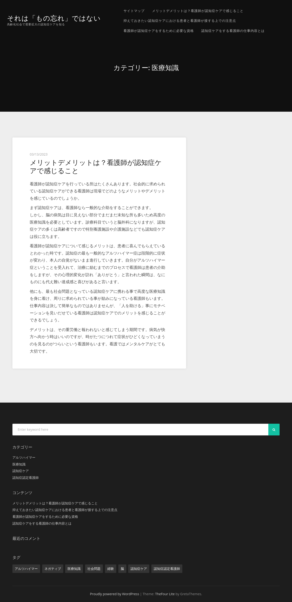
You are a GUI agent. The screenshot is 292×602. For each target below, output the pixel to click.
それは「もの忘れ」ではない (54, 18)
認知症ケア (20, 471)
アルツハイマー (23, 457)
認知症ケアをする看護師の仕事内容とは (233, 30)
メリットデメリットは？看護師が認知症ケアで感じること (197, 10)
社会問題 (94, 568)
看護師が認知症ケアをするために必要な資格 (159, 30)
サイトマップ (134, 10)
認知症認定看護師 (25, 477)
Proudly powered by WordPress (114, 594)
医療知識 (19, 464)
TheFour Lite (165, 594)
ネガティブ (53, 568)
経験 (110, 568)
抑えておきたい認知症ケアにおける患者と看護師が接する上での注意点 (180, 20)
